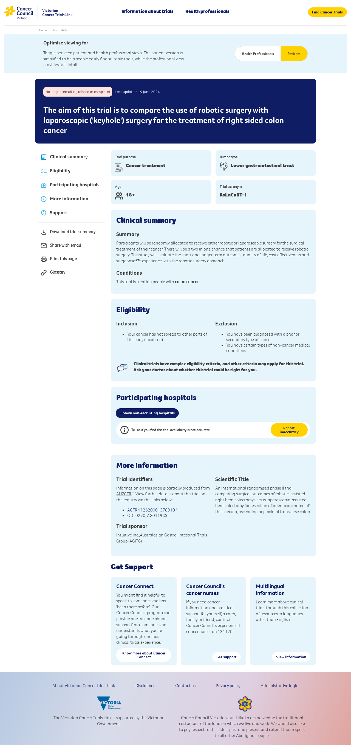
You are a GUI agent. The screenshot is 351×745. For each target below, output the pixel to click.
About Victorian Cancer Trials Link (83, 685)
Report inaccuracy (289, 429)
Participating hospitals (70, 185)
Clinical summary (64, 157)
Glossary (52, 272)
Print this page (58, 259)
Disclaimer (145, 685)
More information (64, 199)
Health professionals (207, 11)
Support (53, 213)
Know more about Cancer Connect (143, 655)
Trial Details (60, 30)
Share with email (60, 245)
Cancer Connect (135, 586)
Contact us (185, 685)
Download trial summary (67, 232)
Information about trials (147, 11)
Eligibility (55, 171)
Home (43, 30)
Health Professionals (258, 53)
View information (291, 656)
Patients (294, 53)
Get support (226, 656)
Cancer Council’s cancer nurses (205, 589)
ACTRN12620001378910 (151, 510)
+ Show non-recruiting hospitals (147, 413)
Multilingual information (270, 589)
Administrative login (280, 685)
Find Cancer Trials (327, 12)
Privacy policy (228, 685)
